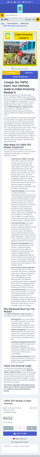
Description (11, 73)
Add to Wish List (20, 439)
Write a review (25, 446)
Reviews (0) (29, 73)
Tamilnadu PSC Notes (14, 408)
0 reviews (16, 446)
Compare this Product (20, 442)
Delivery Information (20, 77)
